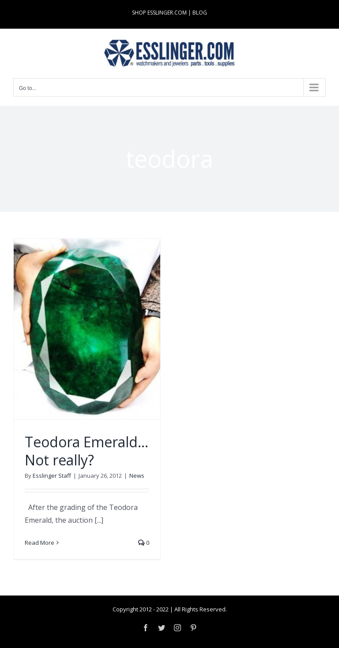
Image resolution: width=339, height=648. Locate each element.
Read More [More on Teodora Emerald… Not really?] (39, 543)
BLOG (199, 12)
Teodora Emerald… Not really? (86, 451)
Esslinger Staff (52, 475)
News (136, 475)
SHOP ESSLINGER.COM (159, 12)
